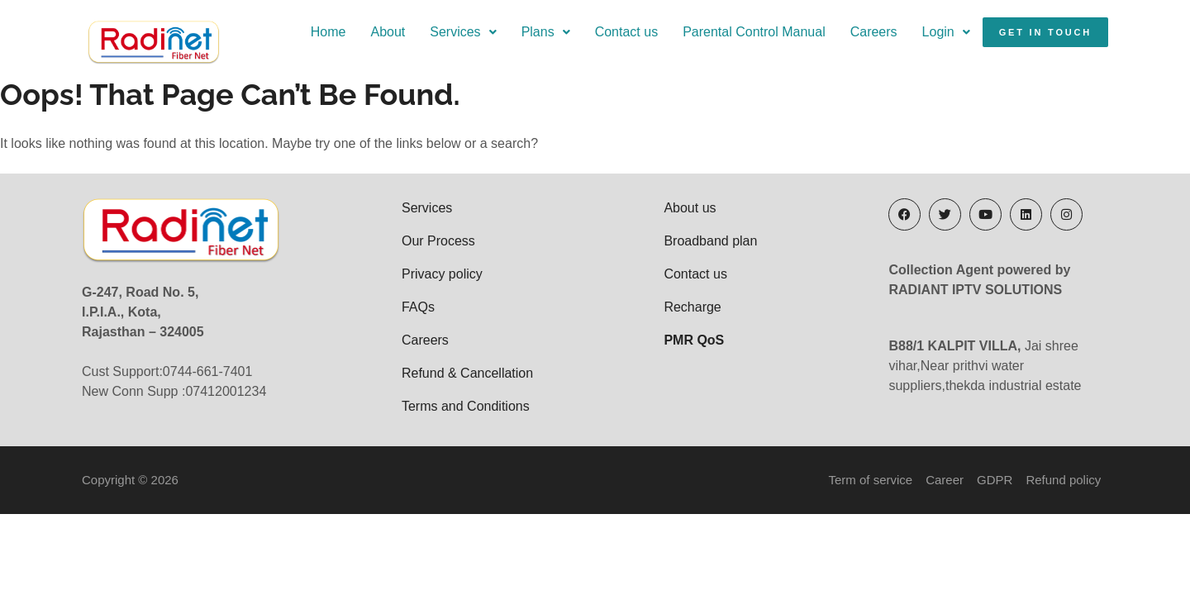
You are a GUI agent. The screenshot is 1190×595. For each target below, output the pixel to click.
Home (328, 32)
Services (463, 32)
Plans (545, 32)
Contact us (626, 32)
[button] (462, 32)
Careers (873, 32)
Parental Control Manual (754, 32)
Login (946, 32)
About (387, 32)
